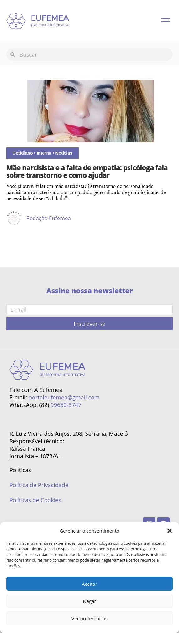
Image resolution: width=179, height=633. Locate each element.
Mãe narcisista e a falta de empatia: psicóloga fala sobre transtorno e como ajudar (87, 171)
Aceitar (89, 584)
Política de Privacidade (38, 485)
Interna (44, 153)
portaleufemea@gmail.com (64, 397)
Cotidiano (23, 153)
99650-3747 (65, 405)
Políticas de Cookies (35, 500)
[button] (169, 531)
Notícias (63, 153)
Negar (89, 601)
